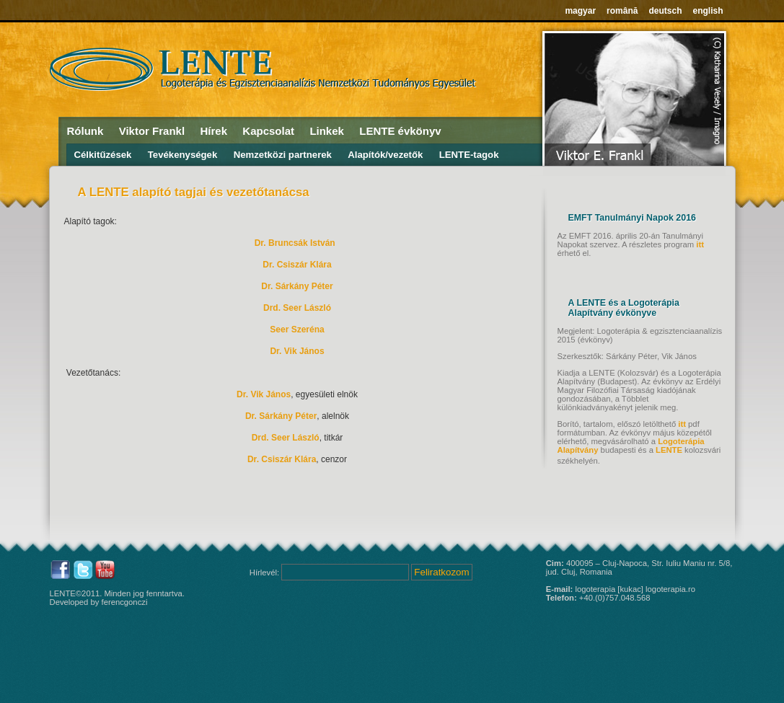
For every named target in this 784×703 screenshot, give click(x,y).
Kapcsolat (268, 131)
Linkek (326, 131)
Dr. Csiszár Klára (297, 265)
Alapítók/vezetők (385, 154)
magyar (580, 11)
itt (700, 244)
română (622, 11)
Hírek (213, 131)
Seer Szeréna (297, 329)
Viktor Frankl (152, 131)
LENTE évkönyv (400, 131)
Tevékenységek (183, 154)
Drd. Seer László (297, 308)
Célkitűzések (103, 154)
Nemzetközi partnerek (283, 154)
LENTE (669, 450)
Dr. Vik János (297, 351)
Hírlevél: (265, 572)
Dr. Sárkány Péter (296, 286)
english (707, 11)
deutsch (665, 11)
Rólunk (85, 131)
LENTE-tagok (469, 154)
